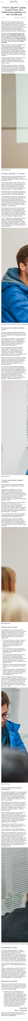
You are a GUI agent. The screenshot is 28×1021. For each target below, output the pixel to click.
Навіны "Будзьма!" (23, 17)
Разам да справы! (16, 17)
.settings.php (12, 1015)
